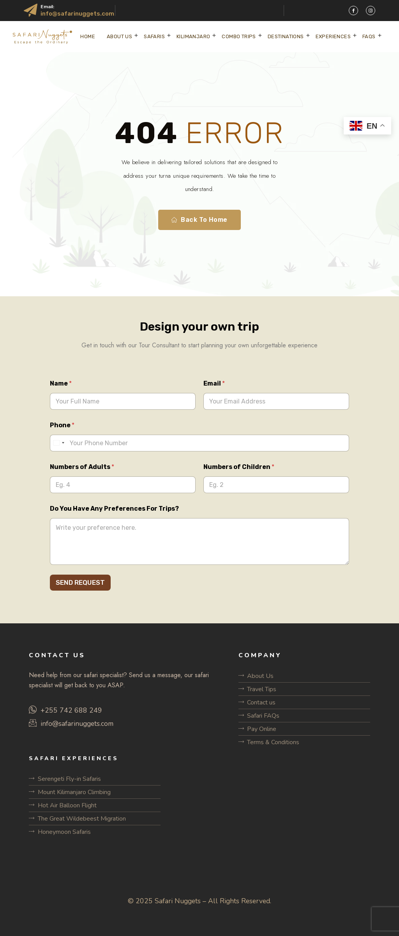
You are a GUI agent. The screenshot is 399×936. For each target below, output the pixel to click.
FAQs (369, 36)
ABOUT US (119, 36)
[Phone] (199, 443)
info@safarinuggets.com (77, 13)
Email (214, 383)
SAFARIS (154, 36)
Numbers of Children (238, 467)
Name (61, 383)
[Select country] (58, 443)
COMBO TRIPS (239, 36)
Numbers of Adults (82, 467)
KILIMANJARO (193, 36)
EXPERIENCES (333, 36)
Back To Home (199, 220)
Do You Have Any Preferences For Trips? (114, 508)
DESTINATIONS (286, 36)
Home (87, 36)
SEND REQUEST (80, 582)
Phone (62, 425)
